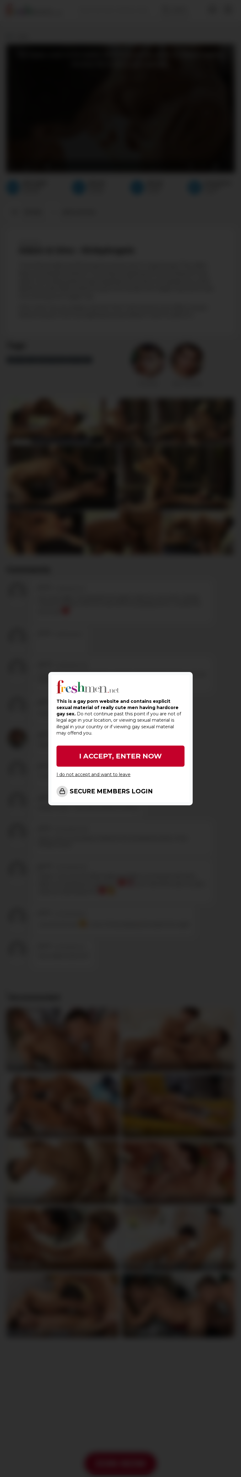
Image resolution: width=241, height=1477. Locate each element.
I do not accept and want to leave (93, 774)
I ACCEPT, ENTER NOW (120, 756)
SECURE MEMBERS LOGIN (111, 791)
